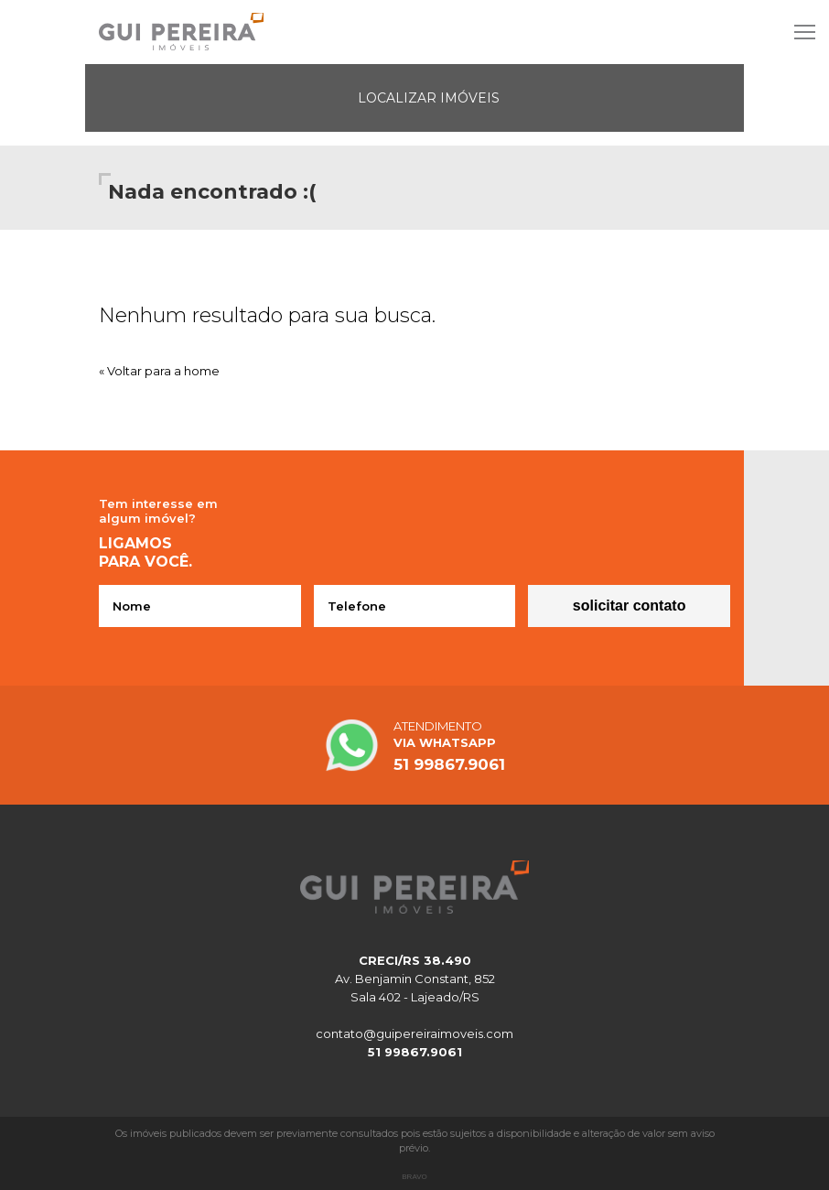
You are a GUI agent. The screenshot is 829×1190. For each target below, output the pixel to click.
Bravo (414, 1177)
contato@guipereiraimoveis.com (414, 1033)
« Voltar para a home (159, 370)
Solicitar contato (629, 605)
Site (414, 32)
